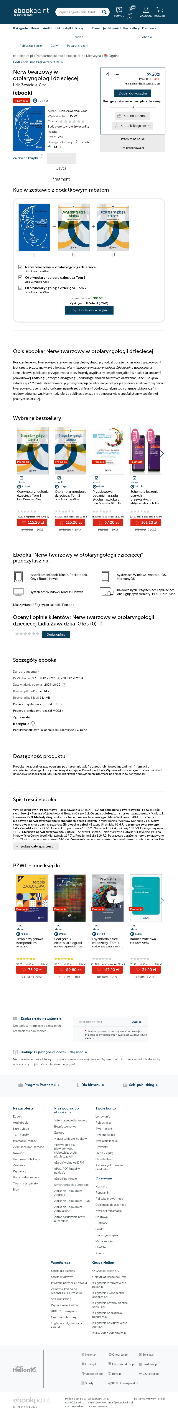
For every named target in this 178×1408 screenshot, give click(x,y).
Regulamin (103, 1192)
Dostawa (102, 1217)
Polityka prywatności (110, 1198)
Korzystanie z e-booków (70, 1138)
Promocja (21, 101)
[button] (162, 453)
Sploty (89, 1383)
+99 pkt (43, 101)
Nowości (114, 28)
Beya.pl (117, 1373)
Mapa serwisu (105, 1241)
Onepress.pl (120, 1354)
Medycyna (67, 729)
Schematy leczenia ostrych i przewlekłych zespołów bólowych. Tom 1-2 (146, 499)
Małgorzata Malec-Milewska (146, 503)
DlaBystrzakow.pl (123, 1364)
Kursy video (79, 32)
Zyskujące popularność (28, 1147)
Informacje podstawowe (70, 1120)
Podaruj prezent (78, 45)
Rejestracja (103, 1122)
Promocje (99, 28)
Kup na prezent (135, 116)
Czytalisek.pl (151, 1373)
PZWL (74, 116)
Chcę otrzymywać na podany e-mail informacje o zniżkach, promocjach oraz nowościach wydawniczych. (113, 1034)
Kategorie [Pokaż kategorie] (20, 28)
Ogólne (82, 729)
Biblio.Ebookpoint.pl (125, 1383)
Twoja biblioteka (107, 1141)
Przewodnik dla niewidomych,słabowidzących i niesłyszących (65, 1150)
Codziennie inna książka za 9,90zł (36, 62)
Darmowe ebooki (149, 32)
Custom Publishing (64, 1317)
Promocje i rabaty (24, 1141)
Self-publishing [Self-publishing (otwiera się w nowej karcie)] (141, 1085)
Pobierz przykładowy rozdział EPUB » (38, 704)
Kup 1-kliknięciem (133, 126)
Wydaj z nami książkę (65, 1305)
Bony (54, 45)
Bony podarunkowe (26, 1177)
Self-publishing (61, 1299)
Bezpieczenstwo (65, 1126)
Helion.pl (90, 1354)
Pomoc (67, 605)
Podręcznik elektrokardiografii (68, 941)
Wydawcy (19, 1171)
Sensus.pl (148, 1354)
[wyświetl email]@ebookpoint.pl (114, 1402)
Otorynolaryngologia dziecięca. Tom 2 (55, 288)
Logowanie (103, 1116)
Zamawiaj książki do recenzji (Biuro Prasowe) (67, 1291)
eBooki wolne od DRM (69, 1162)
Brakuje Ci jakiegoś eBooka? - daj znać (52, 1052)
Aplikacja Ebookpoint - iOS (72, 1200)
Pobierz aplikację (31, 45)
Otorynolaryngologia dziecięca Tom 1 (55, 277)
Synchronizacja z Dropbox (71, 1184)
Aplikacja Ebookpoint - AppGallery (69, 1208)
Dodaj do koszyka (133, 93)
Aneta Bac (22, 946)
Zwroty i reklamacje (109, 1210)
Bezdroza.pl (150, 1364)
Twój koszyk (104, 1128)
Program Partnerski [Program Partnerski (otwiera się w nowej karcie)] (40, 1085)
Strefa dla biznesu (63, 1270)
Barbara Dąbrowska (65, 946)
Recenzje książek (107, 1235)
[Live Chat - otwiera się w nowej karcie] (132, 12)
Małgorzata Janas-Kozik (106, 946)
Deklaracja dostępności (111, 1204)
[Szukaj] (104, 12)
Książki (68, 28)
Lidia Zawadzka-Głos (73, 111)
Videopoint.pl (94, 1373)
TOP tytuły (21, 1134)
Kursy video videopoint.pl (109, 1333)
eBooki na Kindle (65, 1178)
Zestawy (19, 1165)
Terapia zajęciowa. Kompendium (30, 941)
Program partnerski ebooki (69, 1283)
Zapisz (137, 1021)
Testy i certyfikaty (25, 1183)
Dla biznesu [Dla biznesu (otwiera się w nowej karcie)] (91, 1085)
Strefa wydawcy (62, 1277)
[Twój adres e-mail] (101, 1021)
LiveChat (102, 1247)
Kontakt (101, 1186)
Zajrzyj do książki (25, 158)
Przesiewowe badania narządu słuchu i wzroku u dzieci (106, 497)
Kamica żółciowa (143, 939)
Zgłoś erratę (21, 717)
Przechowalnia (105, 1134)
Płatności (102, 1223)
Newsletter (103, 1159)
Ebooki (35, 28)
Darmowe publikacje (26, 1159)
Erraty (100, 1229)
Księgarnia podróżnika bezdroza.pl (107, 1314)
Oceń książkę (104, 1153)
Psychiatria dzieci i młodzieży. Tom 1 (106, 941)
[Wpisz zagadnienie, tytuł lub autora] (77, 12)
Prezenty (102, 1147)
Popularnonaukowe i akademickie (35, 729)
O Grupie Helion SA (105, 1270)
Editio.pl (90, 1364)
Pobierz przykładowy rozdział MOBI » (38, 710)
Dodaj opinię (55, 634)
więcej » (89, 1038)
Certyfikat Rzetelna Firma (109, 1277)
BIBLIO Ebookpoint (64, 1311)
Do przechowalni (133, 147)
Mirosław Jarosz (139, 942)
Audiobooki (51, 28)
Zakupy (59, 1132)
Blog (16, 1189)
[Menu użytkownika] (146, 12)
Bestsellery (131, 28)
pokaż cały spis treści (37, 846)
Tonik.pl (160, 1398)
